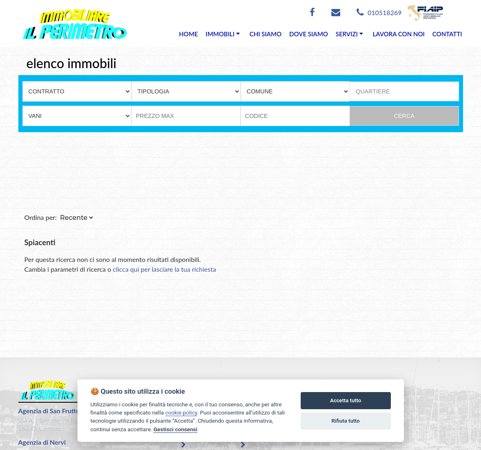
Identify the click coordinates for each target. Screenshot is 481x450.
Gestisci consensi (175, 429)
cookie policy (181, 412)
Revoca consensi (267, 444)
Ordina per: (40, 217)
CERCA (404, 116)
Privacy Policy (203, 444)
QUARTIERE (373, 91)
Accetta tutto (345, 400)
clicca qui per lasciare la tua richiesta (164, 269)
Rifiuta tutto (345, 421)
